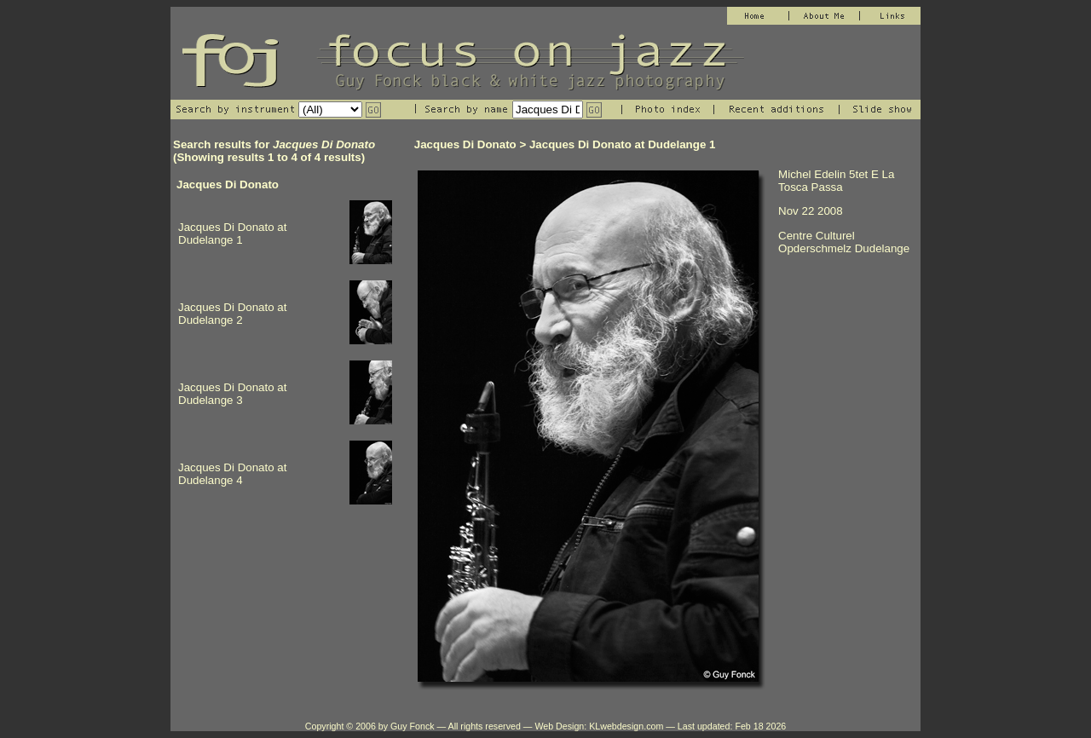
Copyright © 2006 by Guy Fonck (370, 726)
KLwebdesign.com (626, 726)
